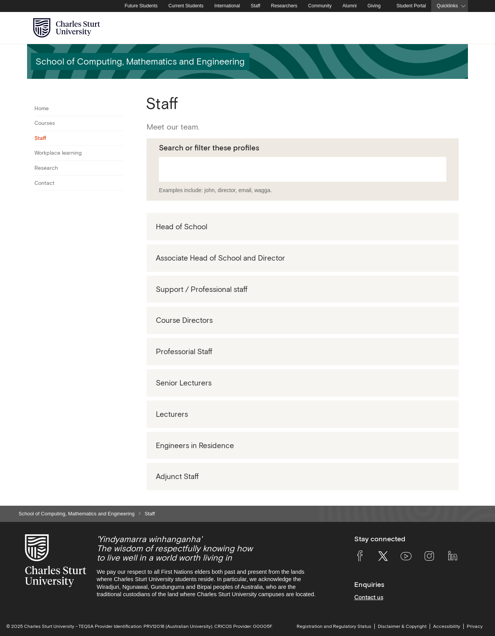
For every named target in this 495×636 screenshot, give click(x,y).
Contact (44, 183)
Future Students (141, 6)
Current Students (186, 6)
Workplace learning (58, 153)
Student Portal (411, 6)
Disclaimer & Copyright (402, 626)
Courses (44, 123)
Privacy (475, 626)
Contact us (368, 597)
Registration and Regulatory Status (334, 626)
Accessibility (446, 626)
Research (46, 168)
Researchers (284, 6)
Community (320, 6)
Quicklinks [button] (447, 6)
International (227, 6)
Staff (255, 6)
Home (41, 108)
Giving (374, 6)
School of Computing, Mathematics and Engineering (77, 514)
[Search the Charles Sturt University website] (453, 28)
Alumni (350, 6)
